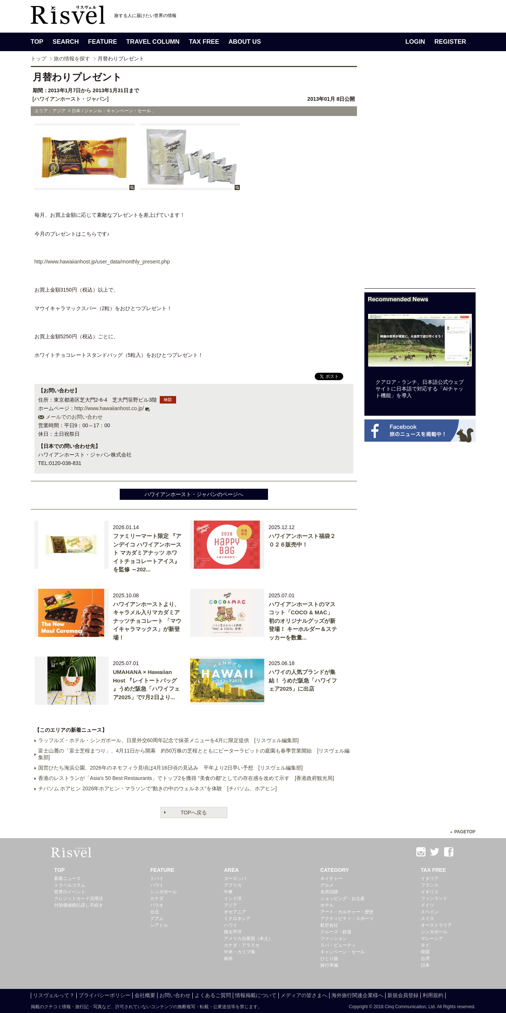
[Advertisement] (420, 177)
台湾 (425, 958)
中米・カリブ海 (239, 951)
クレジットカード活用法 (78, 898)
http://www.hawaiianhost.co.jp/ (109, 408)
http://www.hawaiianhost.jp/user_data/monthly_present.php (102, 262)
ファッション (333, 938)
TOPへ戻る (194, 813)
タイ (425, 945)
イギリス (430, 891)
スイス (427, 918)
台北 (154, 911)
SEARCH (66, 41)
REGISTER (450, 41)
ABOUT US (244, 41)
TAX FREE (204, 41)
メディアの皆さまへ (304, 995)
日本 (425, 965)
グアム (156, 918)
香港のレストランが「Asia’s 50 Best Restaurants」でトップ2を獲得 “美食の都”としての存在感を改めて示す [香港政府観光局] (186, 778)
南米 (228, 958)
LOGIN (415, 41)
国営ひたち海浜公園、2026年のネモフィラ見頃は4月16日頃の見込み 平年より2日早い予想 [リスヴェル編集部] (170, 768)
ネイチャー (331, 878)
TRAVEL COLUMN (153, 41)
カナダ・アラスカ (241, 945)
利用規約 (433, 995)
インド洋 (233, 898)
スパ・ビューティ (338, 945)
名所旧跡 (329, 891)
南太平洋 (233, 931)
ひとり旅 (329, 958)
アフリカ (233, 885)
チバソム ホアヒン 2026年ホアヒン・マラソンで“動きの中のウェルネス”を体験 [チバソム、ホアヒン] (157, 788)
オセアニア (235, 911)
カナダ (156, 898)
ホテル (327, 905)
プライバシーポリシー (104, 995)
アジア (230, 905)
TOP (37, 41)
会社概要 (145, 995)
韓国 (425, 951)
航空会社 (329, 925)
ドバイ (156, 878)
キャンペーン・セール (342, 951)
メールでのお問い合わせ (74, 417)
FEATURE (102, 41)
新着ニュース (67, 878)
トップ (38, 59)
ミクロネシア (237, 918)
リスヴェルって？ (54, 995)
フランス (430, 885)
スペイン (430, 911)
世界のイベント (69, 891)
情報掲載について (256, 995)
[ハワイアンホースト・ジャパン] (71, 99)
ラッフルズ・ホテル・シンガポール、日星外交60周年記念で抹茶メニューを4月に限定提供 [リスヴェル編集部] (168, 740)
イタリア (430, 878)
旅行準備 (329, 965)
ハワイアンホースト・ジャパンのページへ (194, 494)
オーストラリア (436, 925)
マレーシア (432, 938)
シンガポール (163, 891)
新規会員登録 (403, 995)
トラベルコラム (69, 885)
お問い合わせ (175, 995)
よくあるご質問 (213, 995)
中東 (228, 891)
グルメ (327, 885)
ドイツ (427, 905)
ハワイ (156, 885)
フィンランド (434, 898)
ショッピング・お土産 (342, 898)
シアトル (159, 925)
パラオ (156, 905)
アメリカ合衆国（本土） (248, 938)
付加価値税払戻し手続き (78, 905)
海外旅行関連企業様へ (357, 995)
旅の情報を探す (72, 59)
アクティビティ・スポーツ (347, 918)
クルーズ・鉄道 (335, 931)
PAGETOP (464, 831)
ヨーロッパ (235, 878)
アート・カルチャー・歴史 (347, 911)
